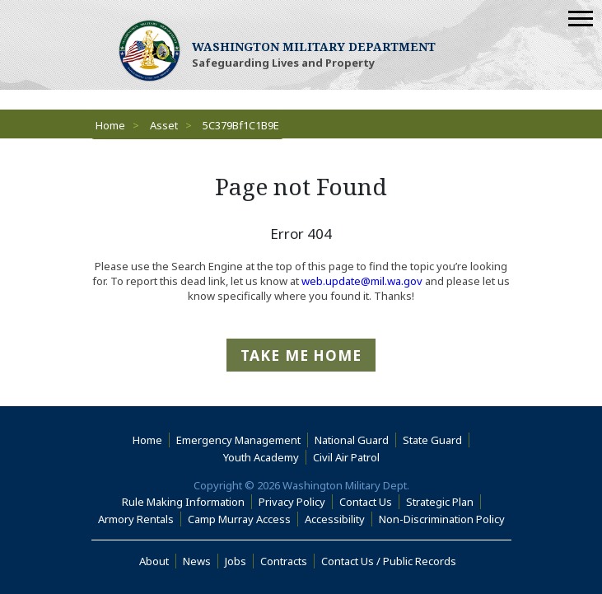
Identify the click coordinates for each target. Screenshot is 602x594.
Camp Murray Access (243, 519)
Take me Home (301, 355)
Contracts (283, 561)
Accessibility (338, 519)
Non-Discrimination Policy (445, 519)
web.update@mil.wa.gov (361, 281)
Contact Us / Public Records (388, 561)
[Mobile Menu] (580, 18)
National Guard (352, 440)
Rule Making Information (183, 501)
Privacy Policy (292, 501)
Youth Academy (261, 457)
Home (110, 125)
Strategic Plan (440, 501)
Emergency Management (238, 440)
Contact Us (365, 501)
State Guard (432, 440)
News (197, 561)
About (157, 561)
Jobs (235, 561)
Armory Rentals (136, 519)
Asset (164, 125)
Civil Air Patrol (349, 457)
